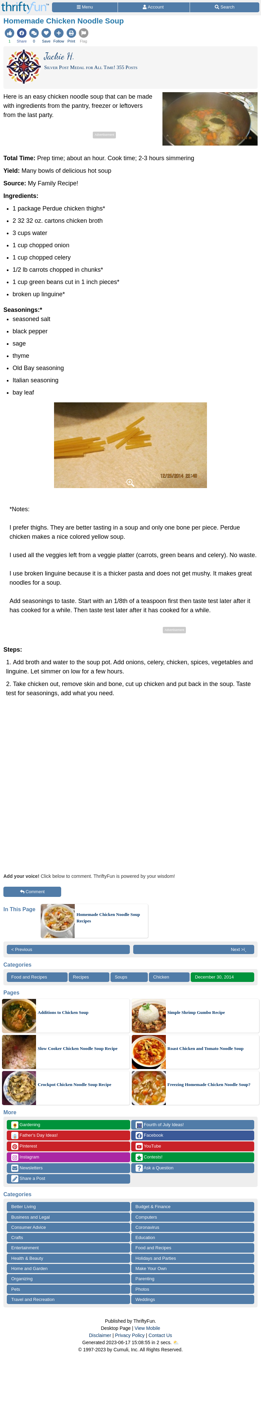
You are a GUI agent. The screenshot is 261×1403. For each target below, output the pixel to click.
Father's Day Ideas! (34, 1135)
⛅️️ (176, 1342)
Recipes (81, 977)
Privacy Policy (129, 1335)
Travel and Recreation (32, 1299)
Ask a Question (155, 1168)
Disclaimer (100, 1335)
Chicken (161, 977)
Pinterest (24, 1146)
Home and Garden (29, 1268)
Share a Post (28, 1178)
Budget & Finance (153, 1206)
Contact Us (160, 1335)
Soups (121, 977)
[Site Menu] (85, 7)
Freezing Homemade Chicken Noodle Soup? (209, 1084)
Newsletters (27, 1168)
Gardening (25, 1125)
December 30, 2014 (214, 977)
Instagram (25, 1157)
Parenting (145, 1278)
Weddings (145, 1299)
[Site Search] (224, 7)
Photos (142, 1289)
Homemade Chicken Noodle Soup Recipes (108, 918)
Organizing (22, 1278)
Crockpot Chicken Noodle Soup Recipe (74, 1084)
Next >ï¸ (240, 949)
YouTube (148, 1146)
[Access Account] (154, 7)
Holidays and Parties (156, 1258)
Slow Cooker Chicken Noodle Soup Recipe (78, 1048)
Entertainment (25, 1247)
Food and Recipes (29, 977)
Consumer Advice (28, 1227)
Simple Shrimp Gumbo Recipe (196, 1012)
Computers (146, 1217)
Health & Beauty (27, 1258)
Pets (15, 1289)
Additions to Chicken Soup (63, 1012)
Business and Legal (30, 1217)
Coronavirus (147, 1227)
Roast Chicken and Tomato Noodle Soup (206, 1048)
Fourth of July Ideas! (160, 1125)
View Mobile (147, 1328)
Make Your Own (151, 1268)
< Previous (21, 949)
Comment (32, 891)
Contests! (149, 1157)
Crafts (17, 1237)
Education (145, 1237)
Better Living (23, 1206)
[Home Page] (25, 4)
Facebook (149, 1135)
